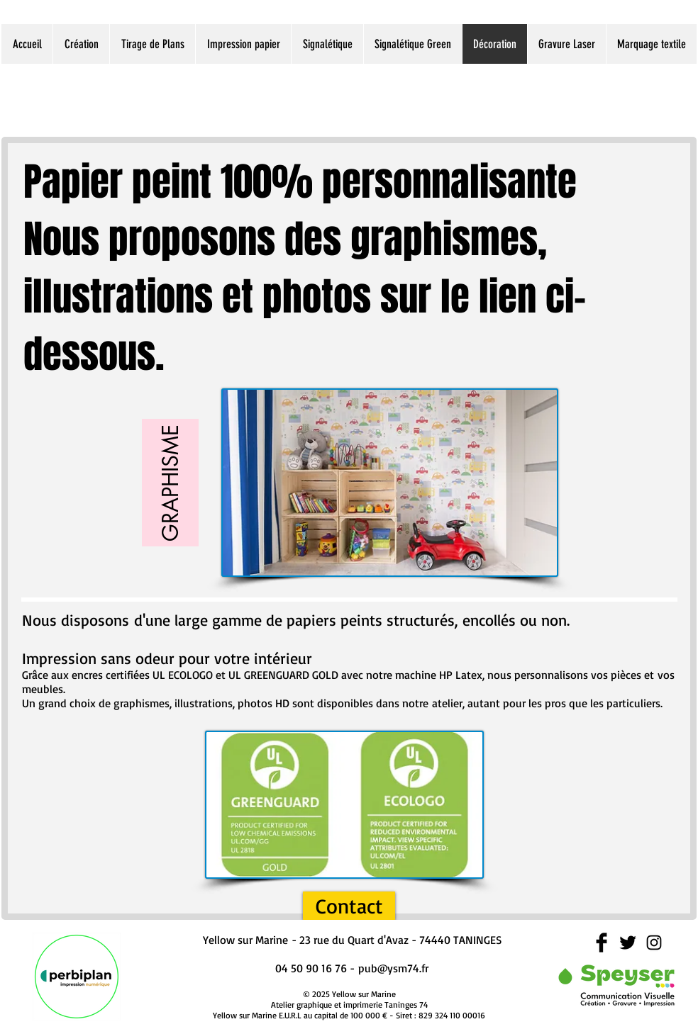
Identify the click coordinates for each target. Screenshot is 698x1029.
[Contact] (349, 906)
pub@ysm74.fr (393, 968)
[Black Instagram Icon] (654, 942)
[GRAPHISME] (170, 482)
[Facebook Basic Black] (601, 942)
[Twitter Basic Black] (628, 942)
